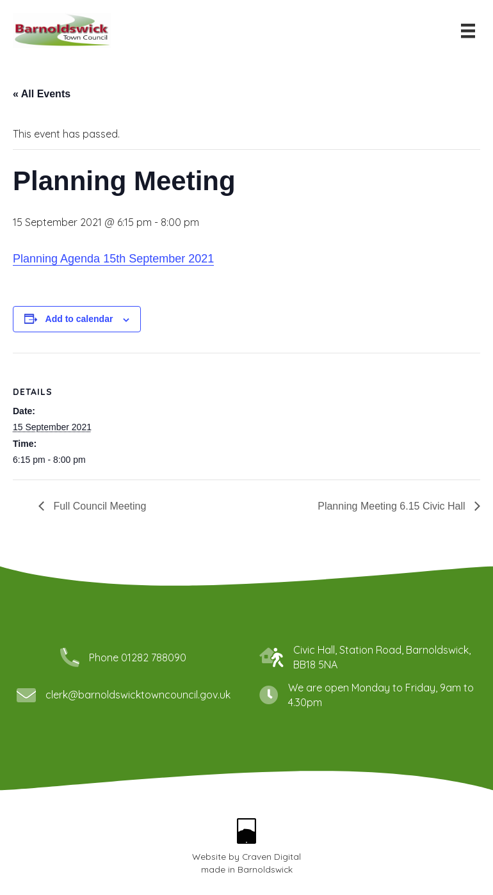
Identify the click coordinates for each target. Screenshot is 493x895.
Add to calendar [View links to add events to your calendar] (79, 319)
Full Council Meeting (98, 506)
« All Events (41, 93)
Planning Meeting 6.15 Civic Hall (393, 506)
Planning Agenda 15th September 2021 (113, 258)
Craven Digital (271, 856)
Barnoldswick (265, 869)
